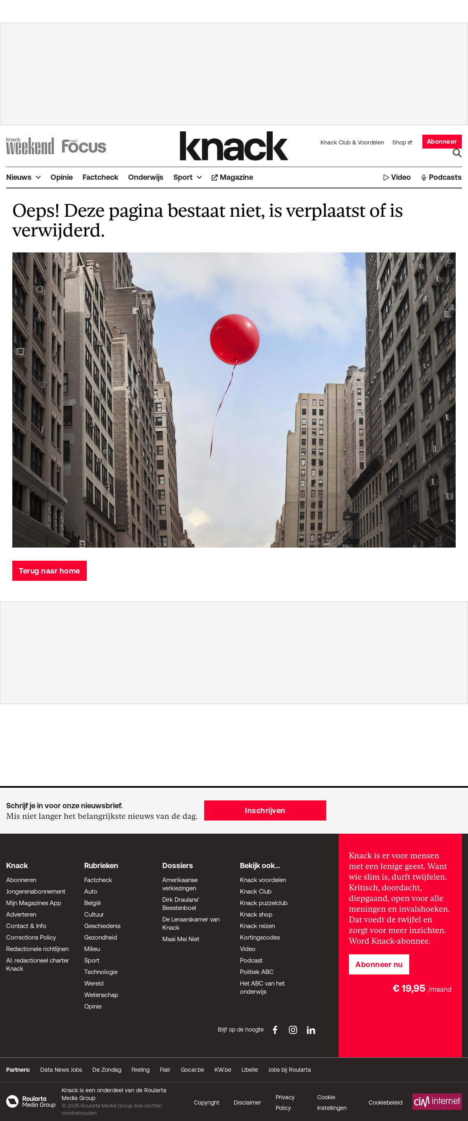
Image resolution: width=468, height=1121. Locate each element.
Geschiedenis (102, 925)
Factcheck (98, 879)
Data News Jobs (61, 1069)
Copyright (206, 1102)
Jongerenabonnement (35, 891)
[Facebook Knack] (275, 1030)
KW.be (222, 1069)
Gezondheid (100, 937)
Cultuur (94, 914)
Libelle (250, 1069)
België (92, 902)
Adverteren (21, 914)
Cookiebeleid (385, 1102)
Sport (91, 960)
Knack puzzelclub (264, 902)
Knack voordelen (263, 879)
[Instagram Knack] (293, 1030)
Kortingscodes (260, 937)
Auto (90, 891)
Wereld (94, 983)
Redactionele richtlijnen (37, 948)
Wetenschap (101, 994)
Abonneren (21, 879)
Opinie (92, 1006)
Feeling (140, 1069)
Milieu (92, 948)
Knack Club (256, 891)
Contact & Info (26, 925)
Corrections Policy (31, 937)
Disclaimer (247, 1102)
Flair (165, 1069)
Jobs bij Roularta (289, 1069)
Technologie (101, 971)
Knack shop (256, 914)
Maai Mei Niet (180, 938)
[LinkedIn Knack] (311, 1030)
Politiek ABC (257, 971)
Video (248, 948)
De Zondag (106, 1069)
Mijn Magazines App (33, 902)
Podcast (251, 960)
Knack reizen (257, 925)
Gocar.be (192, 1069)
